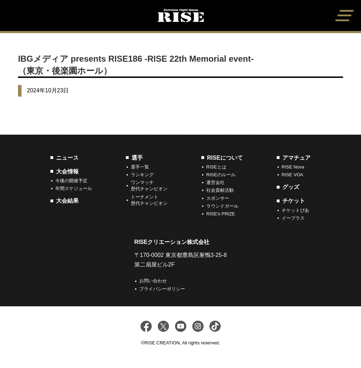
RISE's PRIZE (220, 213)
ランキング (142, 174)
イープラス (293, 218)
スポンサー (217, 198)
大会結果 (67, 201)
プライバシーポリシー (162, 289)
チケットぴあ (295, 210)
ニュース (67, 158)
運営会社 (215, 182)
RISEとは (216, 167)
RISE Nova (293, 167)
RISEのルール (220, 174)
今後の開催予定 (71, 180)
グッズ (290, 187)
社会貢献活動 (220, 190)
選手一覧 (140, 167)
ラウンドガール (222, 206)
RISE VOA (292, 174)
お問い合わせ (153, 280)
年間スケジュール (73, 188)
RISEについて (225, 158)
